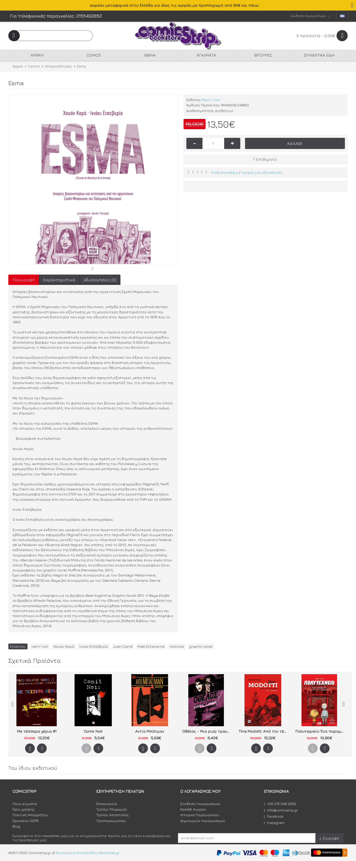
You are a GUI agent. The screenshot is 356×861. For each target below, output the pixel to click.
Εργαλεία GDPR (26, 820)
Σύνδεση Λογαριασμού (200, 803)
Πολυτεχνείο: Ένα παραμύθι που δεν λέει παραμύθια (320, 731)
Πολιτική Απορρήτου (30, 815)
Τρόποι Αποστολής (112, 815)
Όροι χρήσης (23, 809)
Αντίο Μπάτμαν (149, 731)
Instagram (274, 822)
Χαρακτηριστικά (59, 279)
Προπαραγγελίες (111, 820)
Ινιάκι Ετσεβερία (93, 646)
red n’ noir (39, 646)
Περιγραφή (24, 279)
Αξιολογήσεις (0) (100, 279)
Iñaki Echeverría (150, 646)
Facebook (273, 816)
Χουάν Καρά (63, 646)
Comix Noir (93, 731)
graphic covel (200, 646)
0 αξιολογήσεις (224, 172)
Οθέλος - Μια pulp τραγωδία (207, 731)
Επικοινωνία (106, 803)
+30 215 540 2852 (280, 803)
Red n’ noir (211, 99)
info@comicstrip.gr (281, 810)
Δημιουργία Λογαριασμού (202, 820)
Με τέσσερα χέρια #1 (36, 731)
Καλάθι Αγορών (193, 809)
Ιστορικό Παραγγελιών (199, 815)
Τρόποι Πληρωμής (111, 809)
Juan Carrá (122, 646)
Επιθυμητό (266, 159)
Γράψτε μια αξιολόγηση (261, 172)
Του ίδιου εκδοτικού (32, 768)
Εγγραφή (329, 838)
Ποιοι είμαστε (25, 803)
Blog (16, 826)
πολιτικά (176, 646)
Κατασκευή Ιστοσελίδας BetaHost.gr (88, 852)
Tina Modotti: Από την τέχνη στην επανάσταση (264, 731)
